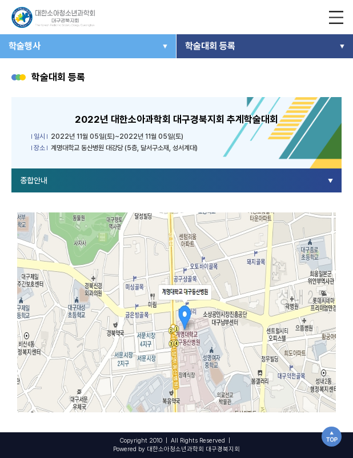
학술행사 (25, 46)
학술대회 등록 (210, 46)
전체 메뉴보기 (336, 17)
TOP (332, 437)
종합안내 (33, 180)
